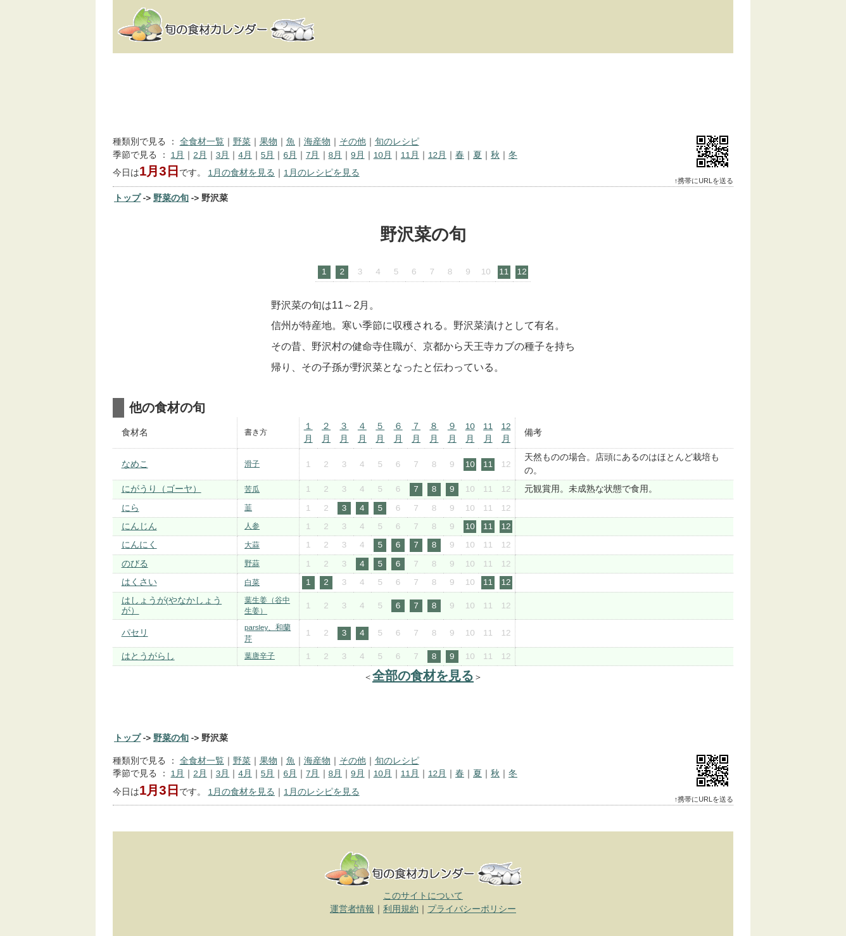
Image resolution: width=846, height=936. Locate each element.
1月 (178, 155)
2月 (200, 155)
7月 (313, 155)
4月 (245, 155)
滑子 (252, 464)
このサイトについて (423, 896)
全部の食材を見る (423, 676)
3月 (223, 155)
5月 (268, 155)
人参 (252, 526)
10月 (383, 155)
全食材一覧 (202, 141)
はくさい (139, 582)
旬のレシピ (397, 141)
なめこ (135, 464)
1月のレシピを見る (322, 172)
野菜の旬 (171, 198)
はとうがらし (148, 656)
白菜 (252, 582)
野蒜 (252, 563)
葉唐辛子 (259, 656)
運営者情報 (352, 909)
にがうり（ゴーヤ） (161, 489)
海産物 (317, 141)
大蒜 (252, 545)
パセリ (135, 633)
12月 (437, 155)
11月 (410, 155)
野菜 (242, 141)
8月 (336, 155)
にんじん (139, 526)
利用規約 (401, 909)
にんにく (139, 544)
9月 (358, 155)
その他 (352, 141)
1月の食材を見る (241, 172)
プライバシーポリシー (471, 909)
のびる (135, 563)
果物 (268, 141)
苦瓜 (252, 489)
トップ (127, 198)
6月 (290, 155)
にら (130, 508)
